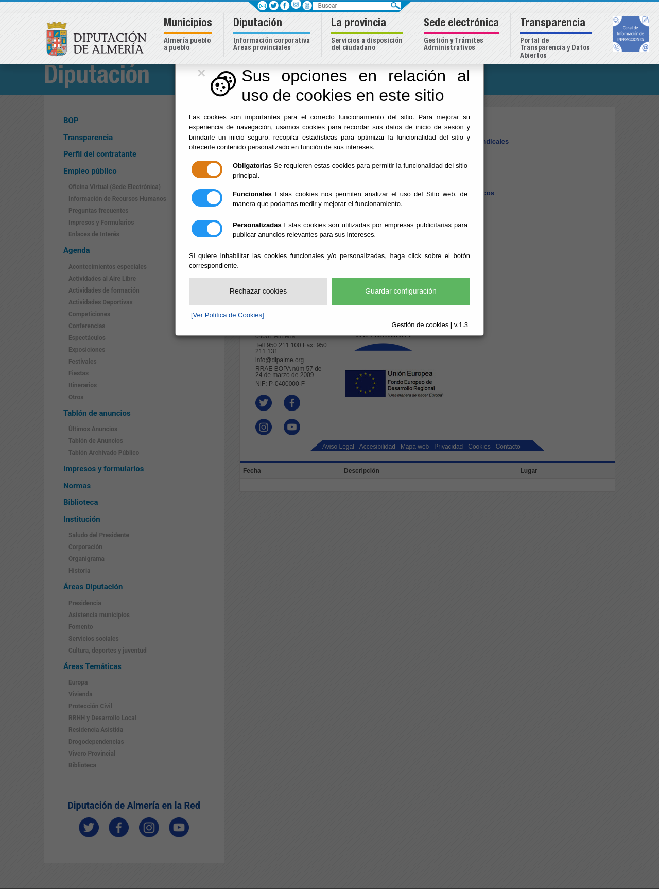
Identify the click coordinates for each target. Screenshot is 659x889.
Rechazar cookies (258, 291)
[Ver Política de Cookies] (227, 315)
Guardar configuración (401, 291)
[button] (189, 35)
